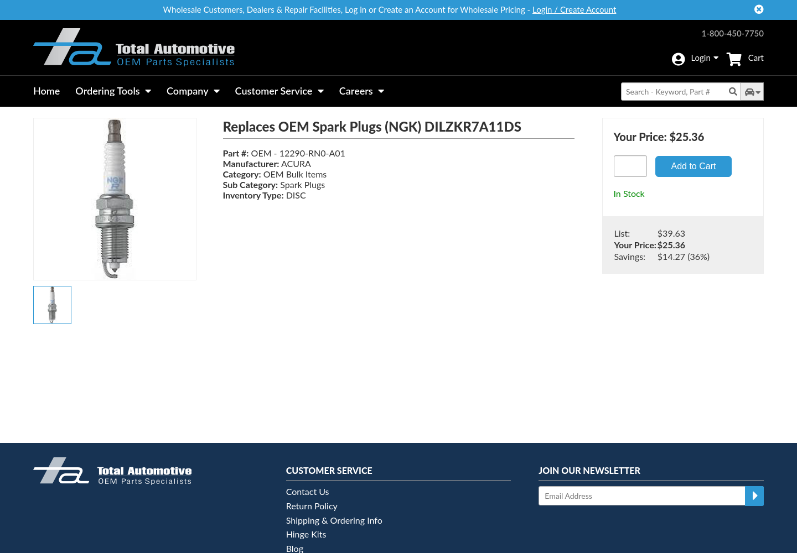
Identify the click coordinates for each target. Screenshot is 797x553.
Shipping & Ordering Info (334, 520)
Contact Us (307, 491)
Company (193, 91)
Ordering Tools (113, 91)
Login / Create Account (574, 9)
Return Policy (312, 505)
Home (46, 91)
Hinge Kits (306, 534)
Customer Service (279, 91)
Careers (361, 91)
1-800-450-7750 (733, 33)
